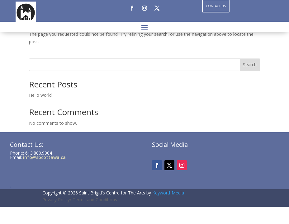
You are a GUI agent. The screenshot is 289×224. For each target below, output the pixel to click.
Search (250, 65)
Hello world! (41, 95)
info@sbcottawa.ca (44, 157)
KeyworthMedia (168, 193)
